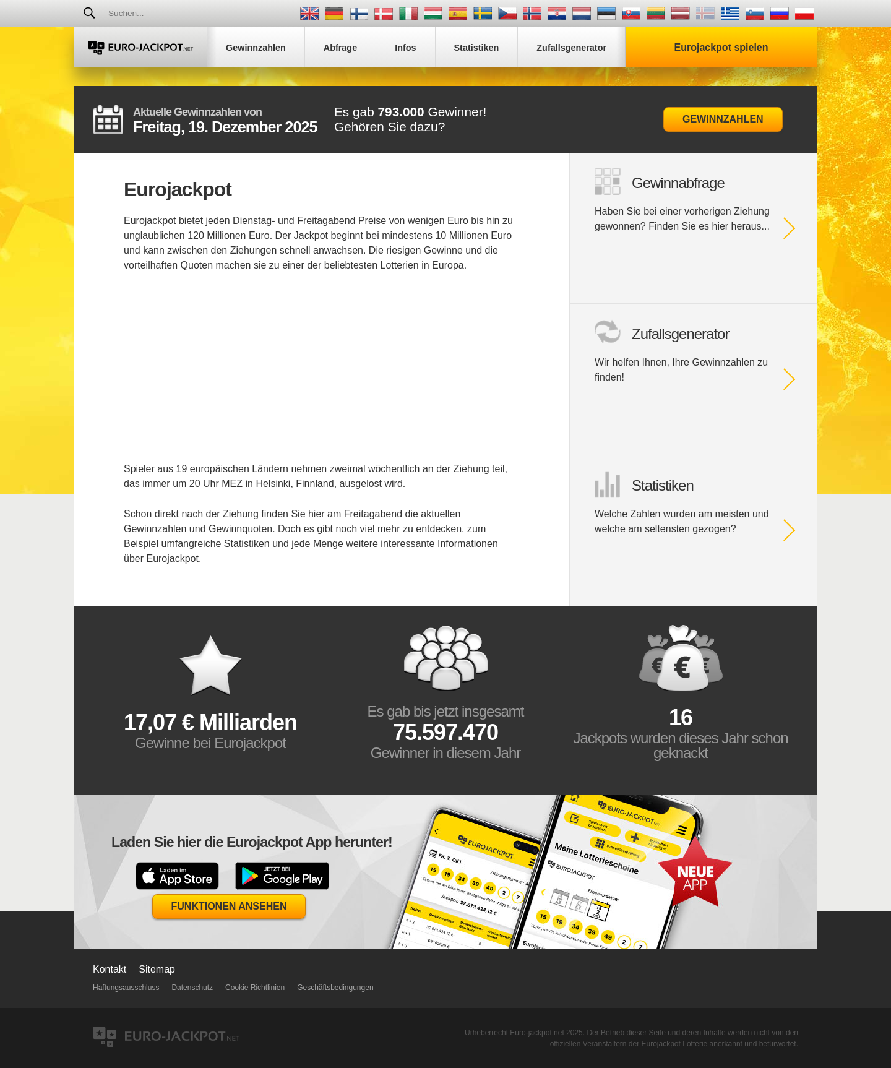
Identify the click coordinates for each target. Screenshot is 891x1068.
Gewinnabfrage (678, 182)
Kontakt (109, 969)
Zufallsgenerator (680, 333)
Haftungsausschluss (126, 987)
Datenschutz (192, 987)
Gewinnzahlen (723, 119)
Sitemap (157, 969)
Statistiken (663, 485)
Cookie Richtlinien (255, 987)
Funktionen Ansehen (229, 906)
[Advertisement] (322, 375)
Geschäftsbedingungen (335, 987)
